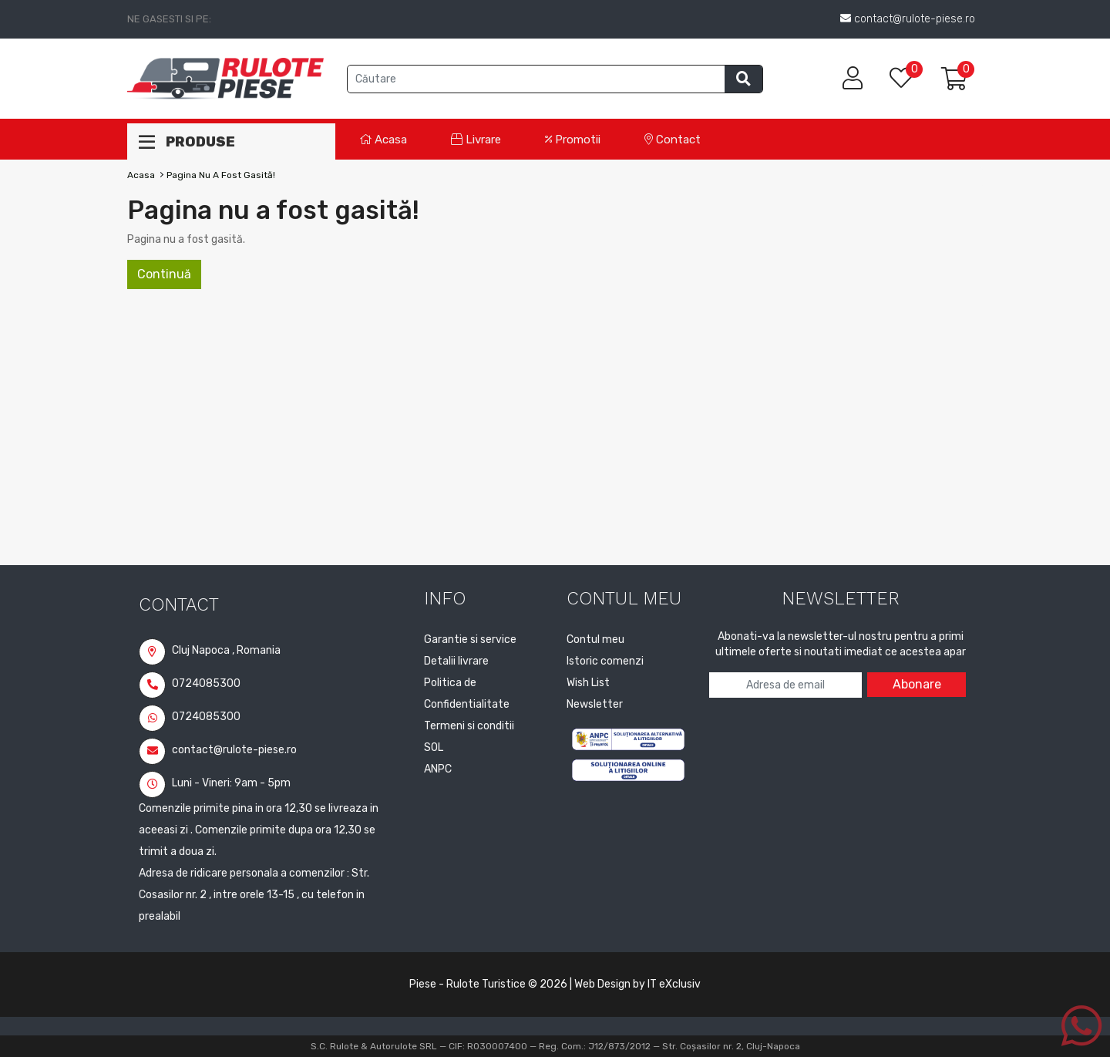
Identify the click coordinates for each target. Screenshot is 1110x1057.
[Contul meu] (853, 79)
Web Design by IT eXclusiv (637, 984)
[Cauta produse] (536, 79)
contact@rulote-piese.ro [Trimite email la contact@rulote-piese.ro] (907, 18)
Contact (672, 139)
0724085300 (189, 683)
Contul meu (595, 639)
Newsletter (595, 704)
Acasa (383, 139)
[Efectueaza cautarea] (743, 79)
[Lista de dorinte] (910, 79)
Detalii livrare (456, 661)
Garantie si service (470, 639)
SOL (433, 747)
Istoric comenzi (605, 661)
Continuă (164, 274)
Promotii (572, 139)
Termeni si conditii (469, 725)
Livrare (476, 139)
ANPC (438, 769)
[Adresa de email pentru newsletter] (785, 685)
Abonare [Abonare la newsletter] (917, 684)
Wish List (588, 682)
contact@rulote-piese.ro (218, 749)
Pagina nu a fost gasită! (220, 175)
